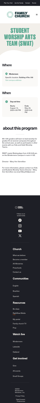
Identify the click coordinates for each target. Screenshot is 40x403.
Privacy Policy (20, 396)
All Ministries (18, 264)
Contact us (17, 272)
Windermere (17, 341)
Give (14, 366)
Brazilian (16, 291)
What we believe (19, 255)
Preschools (17, 268)
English (15, 286)
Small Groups (18, 376)
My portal (16, 319)
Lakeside (16, 347)
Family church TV (19, 324)
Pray (14, 328)
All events (16, 371)
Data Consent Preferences (20, 400)
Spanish (16, 296)
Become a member (20, 259)
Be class (16, 309)
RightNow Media (19, 314)
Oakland (16, 352)
